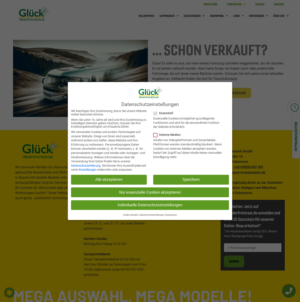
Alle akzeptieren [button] (109, 179)
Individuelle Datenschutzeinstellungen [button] (150, 205)
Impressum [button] (171, 215)
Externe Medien (167, 134)
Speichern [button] (191, 179)
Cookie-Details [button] (130, 215)
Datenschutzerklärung (86, 165)
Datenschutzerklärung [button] (151, 215)
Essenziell (163, 113)
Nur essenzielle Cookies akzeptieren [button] (150, 192)
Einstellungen (88, 169)
